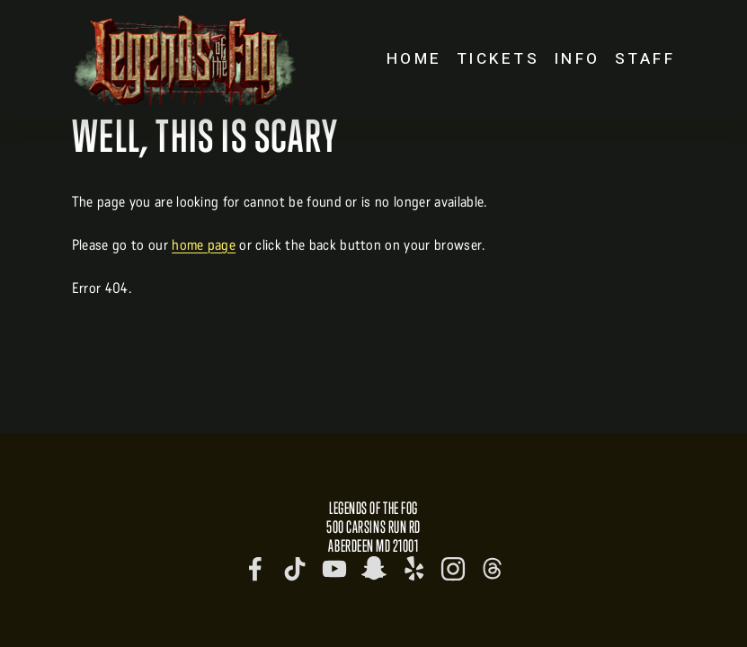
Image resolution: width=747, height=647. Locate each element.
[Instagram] (453, 568)
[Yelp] (413, 568)
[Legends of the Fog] (255, 568)
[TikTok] (294, 568)
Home (414, 59)
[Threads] (492, 568)
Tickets (498, 59)
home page (204, 244)
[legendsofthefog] (374, 568)
